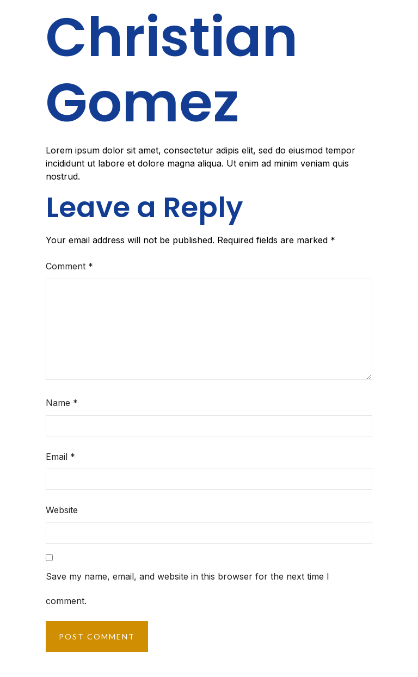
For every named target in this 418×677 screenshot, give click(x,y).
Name (62, 402)
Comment (69, 266)
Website (62, 509)
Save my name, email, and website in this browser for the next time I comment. (187, 588)
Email (60, 456)
